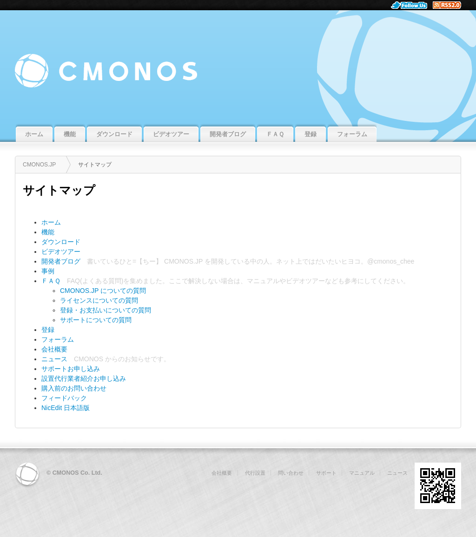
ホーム (51, 222)
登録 (47, 329)
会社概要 (54, 349)
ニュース (54, 359)
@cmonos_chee (390, 261)
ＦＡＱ (50, 281)
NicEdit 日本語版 (65, 407)
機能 (47, 232)
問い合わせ (291, 473)
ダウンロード (60, 241)
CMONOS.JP (238, 66)
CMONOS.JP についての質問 (103, 290)
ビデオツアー (60, 251)
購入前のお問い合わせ (73, 388)
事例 (47, 271)
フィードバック (64, 398)
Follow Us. (412, 5)
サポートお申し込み (70, 368)
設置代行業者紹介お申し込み (83, 378)
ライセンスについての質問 (99, 300)
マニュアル (263, 281)
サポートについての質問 (96, 320)
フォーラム (57, 339)
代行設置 (255, 473)
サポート (326, 473)
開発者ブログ (60, 261)
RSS (451, 5)
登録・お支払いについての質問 (105, 310)
